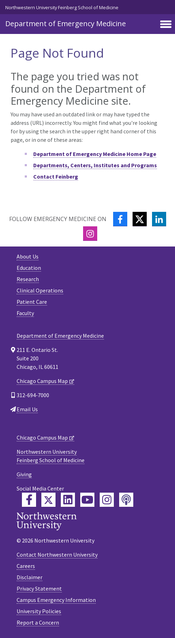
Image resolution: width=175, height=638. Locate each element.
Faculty (25, 313)
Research (28, 279)
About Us (28, 256)
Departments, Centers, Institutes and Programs (95, 165)
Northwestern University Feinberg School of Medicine (61, 7)
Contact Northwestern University (57, 554)
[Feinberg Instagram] (107, 500)
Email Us (27, 409)
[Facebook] (120, 219)
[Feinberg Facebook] (29, 500)
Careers (26, 565)
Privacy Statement (39, 588)
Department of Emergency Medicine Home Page (94, 153)
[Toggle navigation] (165, 24)
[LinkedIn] (159, 219)
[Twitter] (140, 219)
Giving (24, 474)
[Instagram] (90, 233)
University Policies (39, 611)
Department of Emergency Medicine (65, 23)
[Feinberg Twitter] (48, 500)
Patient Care (32, 301)
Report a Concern (38, 622)
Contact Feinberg (55, 176)
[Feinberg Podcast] (126, 500)
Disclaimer (29, 577)
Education (29, 267)
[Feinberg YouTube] (87, 500)
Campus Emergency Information (56, 599)
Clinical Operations (40, 290)
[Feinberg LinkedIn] (68, 500)
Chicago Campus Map (42, 380)
